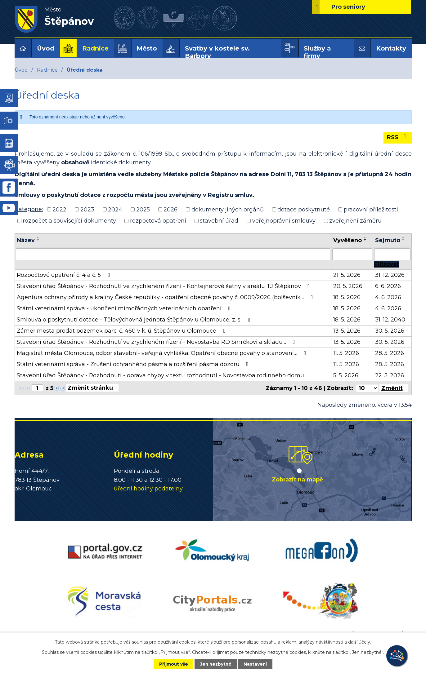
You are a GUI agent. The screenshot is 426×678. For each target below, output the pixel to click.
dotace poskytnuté (303, 209)
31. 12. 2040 (390, 319)
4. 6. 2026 (388, 297)
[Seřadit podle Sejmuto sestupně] (403, 240)
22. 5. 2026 (389, 375)
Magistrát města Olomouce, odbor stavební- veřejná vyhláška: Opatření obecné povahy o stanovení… (163, 353)
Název (26, 240)
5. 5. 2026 (345, 375)
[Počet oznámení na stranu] (367, 388)
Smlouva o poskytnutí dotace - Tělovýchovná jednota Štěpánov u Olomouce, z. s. (135, 319)
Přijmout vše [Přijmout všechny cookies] (170, 664)
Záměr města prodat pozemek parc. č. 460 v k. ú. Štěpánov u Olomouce (122, 330)
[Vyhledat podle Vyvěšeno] (352, 254)
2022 (59, 209)
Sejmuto (387, 240)
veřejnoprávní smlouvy (284, 220)
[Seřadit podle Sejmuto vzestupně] (403, 237)
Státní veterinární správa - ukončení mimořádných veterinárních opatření (125, 308)
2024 (115, 209)
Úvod (45, 48)
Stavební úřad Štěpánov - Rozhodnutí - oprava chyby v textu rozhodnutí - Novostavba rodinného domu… (162, 375)
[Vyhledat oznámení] (386, 264)
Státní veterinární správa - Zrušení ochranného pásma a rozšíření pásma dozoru (134, 364)
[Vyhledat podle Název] (173, 254)
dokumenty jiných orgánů (227, 209)
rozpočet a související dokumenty (69, 220)
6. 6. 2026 (388, 286)
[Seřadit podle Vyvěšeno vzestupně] (365, 237)
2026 (170, 209)
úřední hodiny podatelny (148, 488)
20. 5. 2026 (347, 286)
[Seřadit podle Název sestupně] (38, 240)
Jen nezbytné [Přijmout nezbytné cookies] (216, 664)
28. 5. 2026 (389, 353)
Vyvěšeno (347, 240)
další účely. (359, 642)
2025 (143, 209)
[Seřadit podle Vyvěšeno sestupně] (365, 240)
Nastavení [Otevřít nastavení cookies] (258, 664)
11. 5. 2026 (346, 353)
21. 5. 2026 (347, 275)
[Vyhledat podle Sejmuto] (392, 254)
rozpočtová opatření (158, 220)
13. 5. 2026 (347, 330)
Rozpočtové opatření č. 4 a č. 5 (64, 275)
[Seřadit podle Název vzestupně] (38, 237)
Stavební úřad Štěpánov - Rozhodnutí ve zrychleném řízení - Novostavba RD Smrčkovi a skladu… (157, 342)
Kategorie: (29, 209)
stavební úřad (219, 220)
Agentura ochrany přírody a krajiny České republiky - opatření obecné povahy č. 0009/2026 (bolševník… (166, 297)
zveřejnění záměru (355, 220)
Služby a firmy (317, 52)
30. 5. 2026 (389, 330)
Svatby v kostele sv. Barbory (217, 52)
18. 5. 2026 (347, 297)
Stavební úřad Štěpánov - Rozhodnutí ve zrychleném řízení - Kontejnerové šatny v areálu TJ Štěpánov (164, 286)
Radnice (95, 48)
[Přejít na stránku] (92, 388)
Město (147, 48)
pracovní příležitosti (371, 209)
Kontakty (391, 48)
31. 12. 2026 (390, 275)
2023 (87, 209)
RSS (397, 137)
